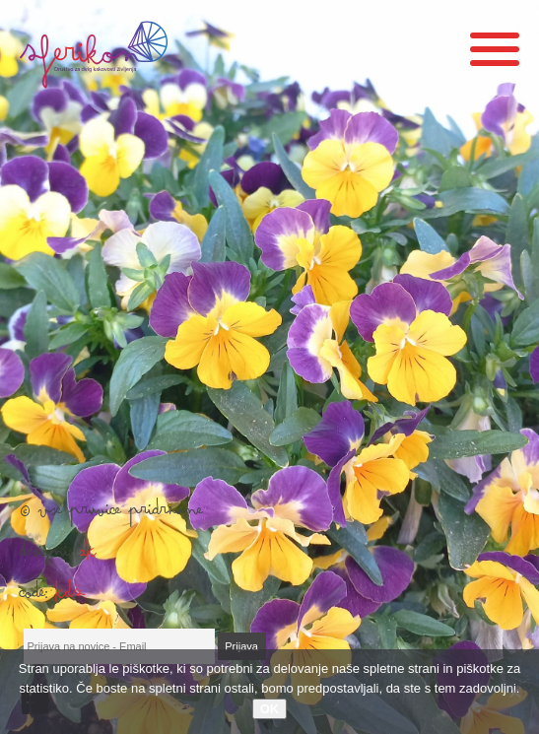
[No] (514, 691)
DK (88, 555)
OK (270, 708)
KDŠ (70, 597)
